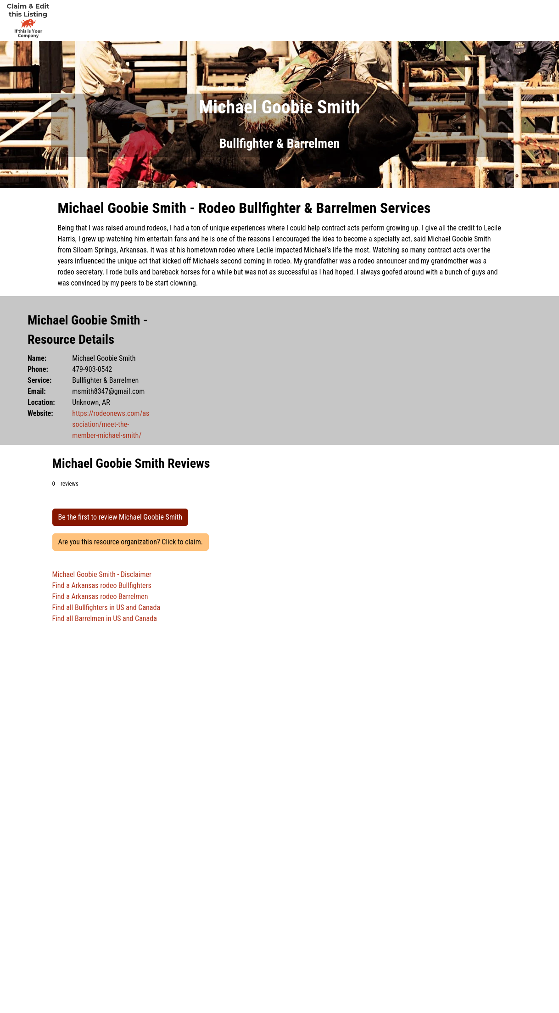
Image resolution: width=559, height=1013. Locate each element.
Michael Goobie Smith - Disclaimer (101, 574)
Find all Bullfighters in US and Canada (106, 607)
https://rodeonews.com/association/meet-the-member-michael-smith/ (110, 424)
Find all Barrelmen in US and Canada (104, 618)
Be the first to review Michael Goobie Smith (120, 517)
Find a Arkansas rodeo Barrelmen (100, 596)
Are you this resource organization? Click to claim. (130, 541)
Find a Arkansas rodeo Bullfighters (101, 585)
